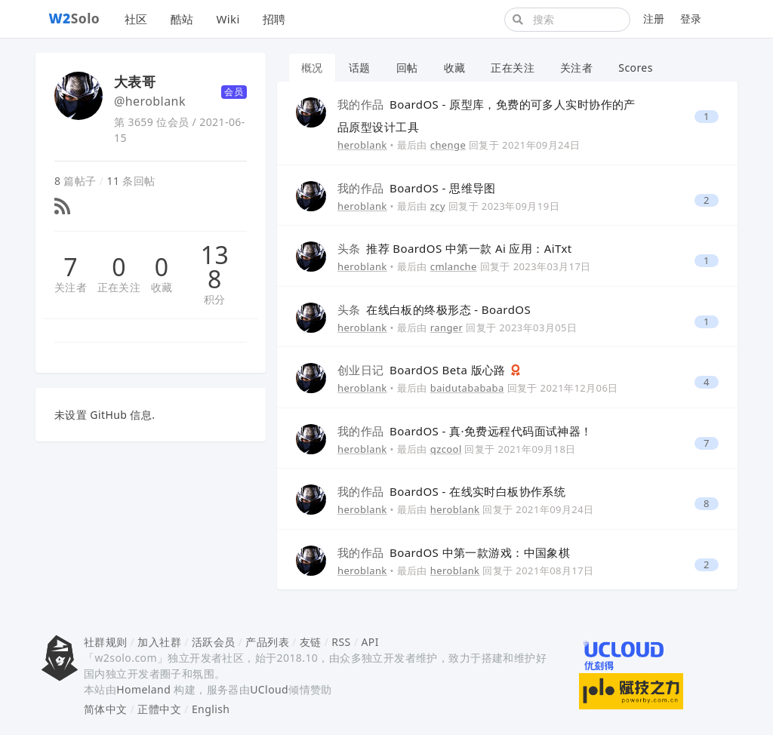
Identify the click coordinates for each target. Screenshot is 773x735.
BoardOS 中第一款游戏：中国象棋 (453, 552)
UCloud (269, 689)
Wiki (227, 18)
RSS (340, 642)
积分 (215, 299)
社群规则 (106, 642)
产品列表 (267, 642)
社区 (136, 18)
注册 (654, 18)
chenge (448, 145)
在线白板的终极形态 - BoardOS (434, 309)
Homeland (143, 689)
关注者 (70, 287)
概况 (312, 67)
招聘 (274, 18)
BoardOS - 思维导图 (416, 187)
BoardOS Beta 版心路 (423, 369)
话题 (360, 67)
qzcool (446, 449)
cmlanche (453, 266)
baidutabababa (467, 388)
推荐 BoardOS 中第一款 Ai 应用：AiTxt (454, 248)
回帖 (407, 67)
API (369, 642)
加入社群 (159, 642)
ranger (446, 327)
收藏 (162, 287)
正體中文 (159, 709)
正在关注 (119, 287)
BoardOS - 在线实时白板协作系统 (451, 491)
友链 (311, 642)
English (211, 709)
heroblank (362, 145)
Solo (74, 18)
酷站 (182, 18)
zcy (437, 206)
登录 (691, 18)
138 (215, 267)
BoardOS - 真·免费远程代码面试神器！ (465, 430)
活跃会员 (214, 642)
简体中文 (106, 709)
